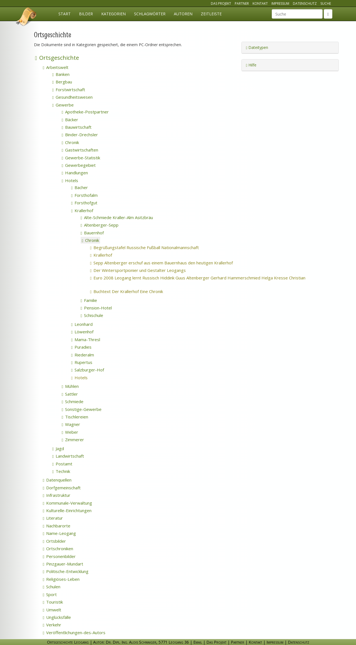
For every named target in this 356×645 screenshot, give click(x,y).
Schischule (92, 315)
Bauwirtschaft (77, 127)
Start (64, 13)
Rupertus (81, 362)
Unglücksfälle (57, 617)
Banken (61, 74)
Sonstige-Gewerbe (82, 409)
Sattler (70, 394)
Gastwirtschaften (80, 150)
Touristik (53, 602)
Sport (50, 594)
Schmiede (72, 401)
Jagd (58, 448)
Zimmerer (73, 439)
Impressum (280, 3)
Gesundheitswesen (72, 97)
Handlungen (75, 172)
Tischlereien (75, 417)
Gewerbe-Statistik (81, 157)
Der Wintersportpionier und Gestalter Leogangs (145, 270)
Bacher (79, 187)
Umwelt (52, 609)
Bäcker (70, 119)
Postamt (62, 464)
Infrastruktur (56, 495)
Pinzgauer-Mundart (63, 564)
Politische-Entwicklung (65, 571)
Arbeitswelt (55, 67)
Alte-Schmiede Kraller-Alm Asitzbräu (117, 217)
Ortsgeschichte (57, 57)
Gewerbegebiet (79, 165)
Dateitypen (257, 47)
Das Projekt (221, 3)
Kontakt (260, 3)
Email (197, 642)
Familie (89, 300)
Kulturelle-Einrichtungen (67, 510)
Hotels (70, 180)
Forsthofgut (84, 202)
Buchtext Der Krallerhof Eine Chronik (135, 291)
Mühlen (70, 386)
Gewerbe (63, 105)
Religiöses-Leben (61, 579)
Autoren (183, 13)
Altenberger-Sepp (99, 225)
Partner (242, 3)
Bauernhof (92, 232)
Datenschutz (305, 3)
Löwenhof (82, 331)
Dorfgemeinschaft (62, 487)
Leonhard (82, 324)
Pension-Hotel (96, 308)
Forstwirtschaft (68, 89)
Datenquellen (57, 480)
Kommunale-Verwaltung (67, 503)
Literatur (53, 518)
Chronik (70, 142)
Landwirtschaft (68, 456)
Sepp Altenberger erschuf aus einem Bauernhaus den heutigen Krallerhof (169, 263)
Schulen (51, 586)
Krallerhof (82, 210)
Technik (61, 471)
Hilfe (251, 65)
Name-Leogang (59, 533)
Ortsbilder (54, 541)
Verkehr (52, 624)
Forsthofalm (84, 195)
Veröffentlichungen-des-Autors (74, 632)
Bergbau (62, 82)
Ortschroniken (58, 548)
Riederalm (82, 355)
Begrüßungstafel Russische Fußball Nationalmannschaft (152, 247)
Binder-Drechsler (80, 134)
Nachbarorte (56, 526)
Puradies (81, 347)
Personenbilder (59, 556)
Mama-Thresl (85, 339)
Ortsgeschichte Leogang (26, 17)
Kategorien (113, 13)
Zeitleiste (211, 13)
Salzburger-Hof (87, 370)
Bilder (86, 13)
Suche (325, 3)
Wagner (71, 424)
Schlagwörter (149, 13)
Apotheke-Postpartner (85, 112)
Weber (70, 432)
